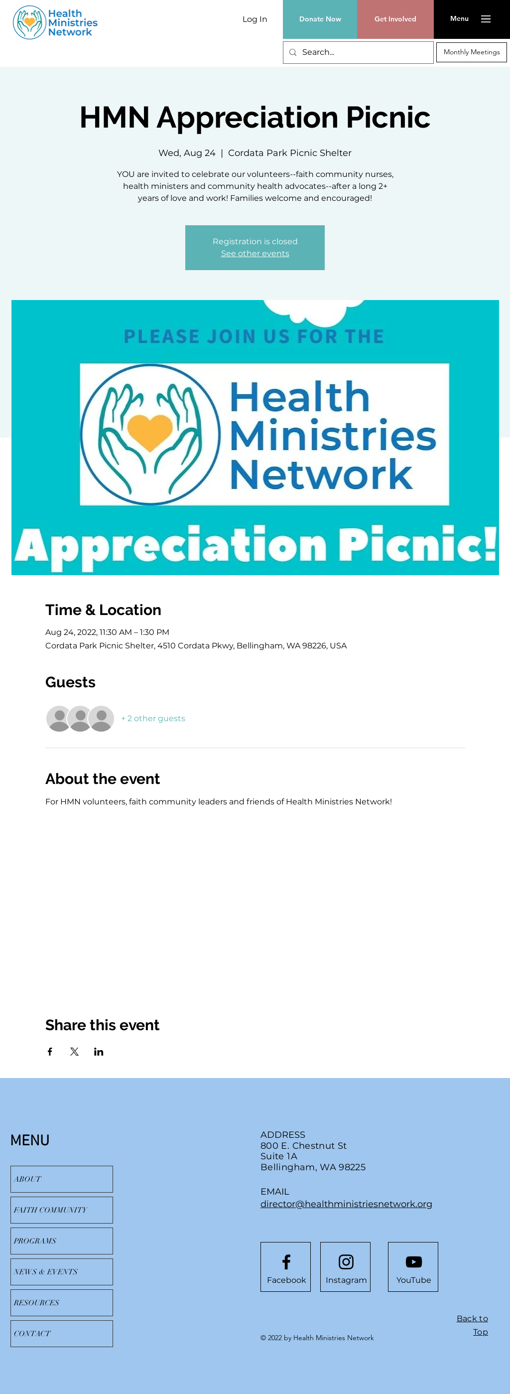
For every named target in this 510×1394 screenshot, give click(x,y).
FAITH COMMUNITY (50, 1210)
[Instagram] (346, 1280)
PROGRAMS (35, 1241)
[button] (459, 19)
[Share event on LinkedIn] (99, 1052)
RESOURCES (36, 1302)
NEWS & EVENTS (46, 1271)
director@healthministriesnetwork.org (346, 1204)
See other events (255, 253)
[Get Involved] (395, 19)
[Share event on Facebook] (50, 1052)
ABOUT (27, 1179)
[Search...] (357, 52)
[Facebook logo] (286, 1262)
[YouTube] (413, 1280)
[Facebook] (286, 1280)
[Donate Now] (320, 19)
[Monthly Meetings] (471, 52)
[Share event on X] (74, 1052)
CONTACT (32, 1333)
